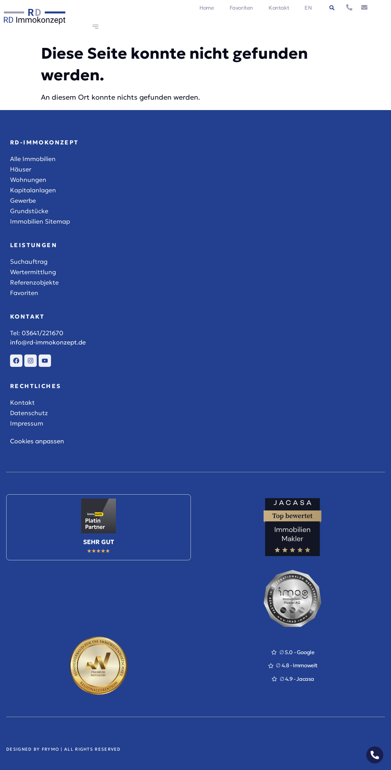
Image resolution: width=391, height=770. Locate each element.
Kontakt (279, 7)
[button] (332, 7)
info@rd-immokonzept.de (48, 342)
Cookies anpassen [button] (37, 441)
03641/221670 (42, 333)
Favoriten (241, 7)
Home (206, 7)
